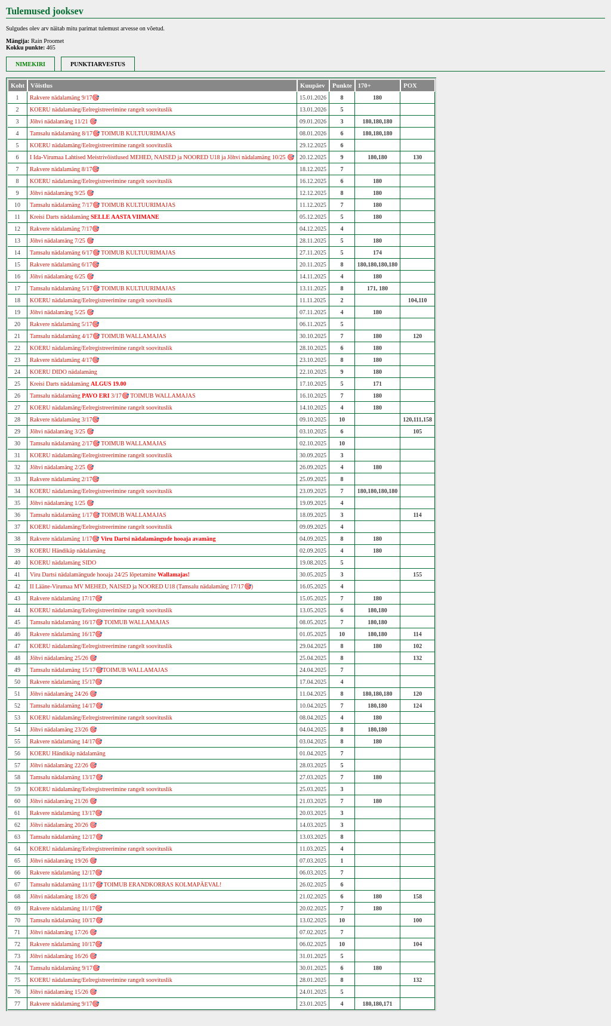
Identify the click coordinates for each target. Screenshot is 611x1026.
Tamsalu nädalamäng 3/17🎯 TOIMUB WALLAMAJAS (112, 395)
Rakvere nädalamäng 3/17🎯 (64, 419)
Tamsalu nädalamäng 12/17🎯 (66, 836)
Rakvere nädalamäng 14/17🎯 (66, 741)
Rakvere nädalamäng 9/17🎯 (64, 97)
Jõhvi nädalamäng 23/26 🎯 (63, 729)
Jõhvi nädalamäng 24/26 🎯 (63, 693)
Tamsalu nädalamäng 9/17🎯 (65, 968)
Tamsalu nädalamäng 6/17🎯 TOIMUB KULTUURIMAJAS (102, 252)
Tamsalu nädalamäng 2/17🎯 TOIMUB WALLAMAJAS (98, 443)
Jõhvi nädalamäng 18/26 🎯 (63, 896)
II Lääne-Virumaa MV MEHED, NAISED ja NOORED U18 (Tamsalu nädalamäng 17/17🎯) (141, 586)
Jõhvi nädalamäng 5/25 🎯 (62, 312)
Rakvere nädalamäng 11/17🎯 (66, 908)
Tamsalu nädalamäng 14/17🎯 (66, 705)
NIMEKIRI (30, 64)
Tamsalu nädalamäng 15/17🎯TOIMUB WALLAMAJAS (99, 670)
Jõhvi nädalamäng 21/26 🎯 (63, 801)
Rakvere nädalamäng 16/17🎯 (66, 634)
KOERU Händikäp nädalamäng (68, 550)
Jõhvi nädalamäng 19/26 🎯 (63, 860)
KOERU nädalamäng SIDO (63, 562)
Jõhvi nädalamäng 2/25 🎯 (62, 467)
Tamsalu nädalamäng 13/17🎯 (66, 777)
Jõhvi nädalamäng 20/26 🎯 (63, 825)
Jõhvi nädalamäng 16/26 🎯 (63, 956)
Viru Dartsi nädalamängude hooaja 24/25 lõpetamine (110, 574)
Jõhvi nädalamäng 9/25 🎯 (62, 193)
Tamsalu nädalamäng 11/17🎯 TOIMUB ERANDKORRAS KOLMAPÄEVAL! (125, 884)
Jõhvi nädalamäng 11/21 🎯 (63, 121)
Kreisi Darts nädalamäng (94, 216)
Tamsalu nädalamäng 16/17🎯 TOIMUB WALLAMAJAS (99, 622)
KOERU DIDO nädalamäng (63, 371)
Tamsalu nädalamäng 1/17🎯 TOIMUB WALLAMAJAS (98, 515)
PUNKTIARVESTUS (97, 64)
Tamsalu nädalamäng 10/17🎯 (66, 920)
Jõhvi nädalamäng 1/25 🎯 (62, 503)
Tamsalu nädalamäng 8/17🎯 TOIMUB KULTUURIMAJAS (102, 133)
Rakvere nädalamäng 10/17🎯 (66, 944)
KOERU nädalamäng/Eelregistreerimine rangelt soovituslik (101, 109)
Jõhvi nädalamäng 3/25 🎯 (62, 431)
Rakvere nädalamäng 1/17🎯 (122, 538)
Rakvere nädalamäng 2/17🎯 (64, 479)
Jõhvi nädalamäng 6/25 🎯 (62, 276)
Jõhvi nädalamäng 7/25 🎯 (62, 240)
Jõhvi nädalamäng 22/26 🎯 (63, 765)
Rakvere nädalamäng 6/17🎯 (64, 264)
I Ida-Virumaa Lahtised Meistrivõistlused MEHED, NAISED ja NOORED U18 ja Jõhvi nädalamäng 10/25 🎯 (162, 157)
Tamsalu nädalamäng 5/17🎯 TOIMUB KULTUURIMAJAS (102, 288)
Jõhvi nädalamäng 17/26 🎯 (63, 932)
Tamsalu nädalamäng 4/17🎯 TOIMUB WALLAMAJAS (98, 336)
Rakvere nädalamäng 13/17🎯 (66, 813)
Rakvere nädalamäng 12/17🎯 (66, 872)
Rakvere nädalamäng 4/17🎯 (64, 360)
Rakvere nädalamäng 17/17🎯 (66, 598)
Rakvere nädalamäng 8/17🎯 (64, 169)
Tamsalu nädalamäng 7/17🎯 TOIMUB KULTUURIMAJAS (102, 205)
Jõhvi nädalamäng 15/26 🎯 (63, 991)
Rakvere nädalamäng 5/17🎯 (64, 324)
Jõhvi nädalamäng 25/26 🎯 (63, 658)
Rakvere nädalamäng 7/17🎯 (64, 228)
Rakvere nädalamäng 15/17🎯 (66, 681)
